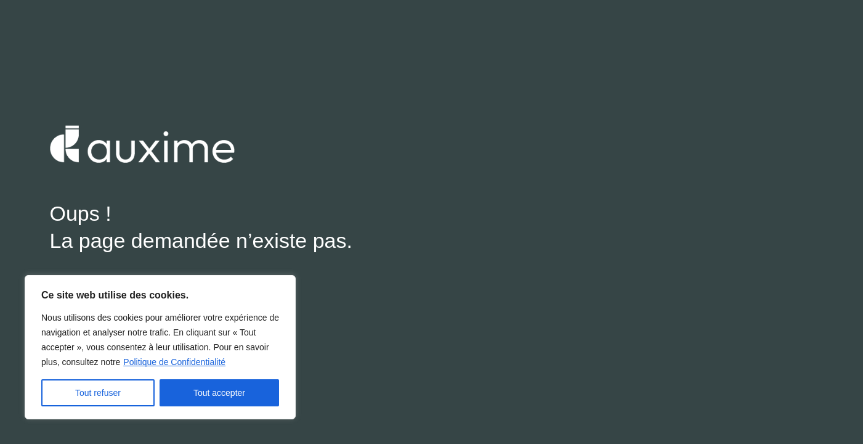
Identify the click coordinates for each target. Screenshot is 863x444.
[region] (160, 347)
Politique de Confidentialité (174, 362)
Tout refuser (98, 393)
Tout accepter (219, 393)
